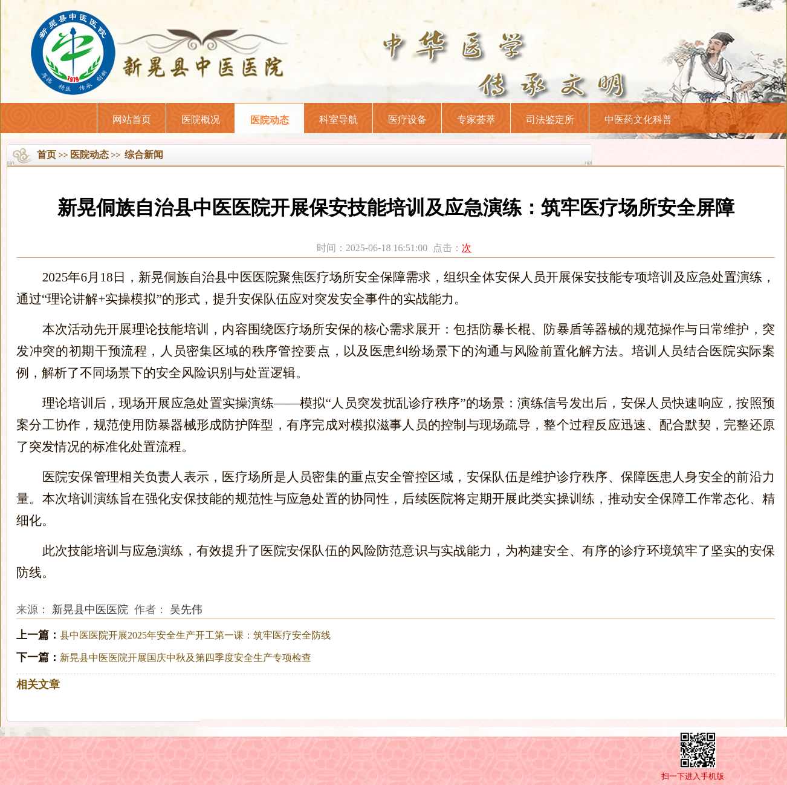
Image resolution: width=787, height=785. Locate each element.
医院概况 (200, 119)
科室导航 (338, 119)
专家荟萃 (476, 119)
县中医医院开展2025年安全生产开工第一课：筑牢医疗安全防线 (195, 635)
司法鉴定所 (550, 119)
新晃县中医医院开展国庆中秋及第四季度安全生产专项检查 (185, 657)
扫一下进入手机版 (692, 776)
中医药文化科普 (638, 119)
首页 (46, 154)
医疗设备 (407, 119)
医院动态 (269, 120)
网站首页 (131, 119)
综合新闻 (144, 154)
